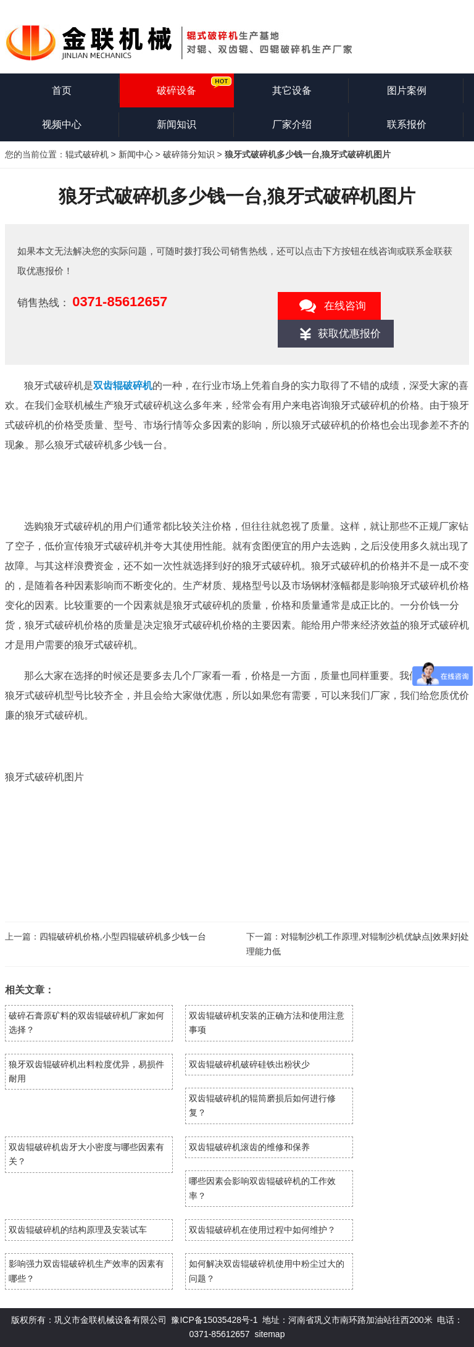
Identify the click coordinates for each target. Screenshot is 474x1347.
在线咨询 (345, 306)
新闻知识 (176, 124)
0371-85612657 (119, 301)
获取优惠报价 (349, 334)
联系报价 (406, 124)
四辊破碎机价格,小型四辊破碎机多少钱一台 (123, 936)
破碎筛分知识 (189, 154)
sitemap (269, 1334)
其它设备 (292, 90)
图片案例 (406, 90)
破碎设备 (176, 90)
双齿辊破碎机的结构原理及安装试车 (78, 1230)
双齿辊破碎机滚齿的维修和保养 (249, 1147)
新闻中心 (135, 154)
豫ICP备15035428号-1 (214, 1320)
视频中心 (61, 124)
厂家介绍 (292, 124)
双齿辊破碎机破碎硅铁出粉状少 (249, 1064)
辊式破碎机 (87, 154)
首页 (62, 90)
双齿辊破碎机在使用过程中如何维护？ (262, 1230)
